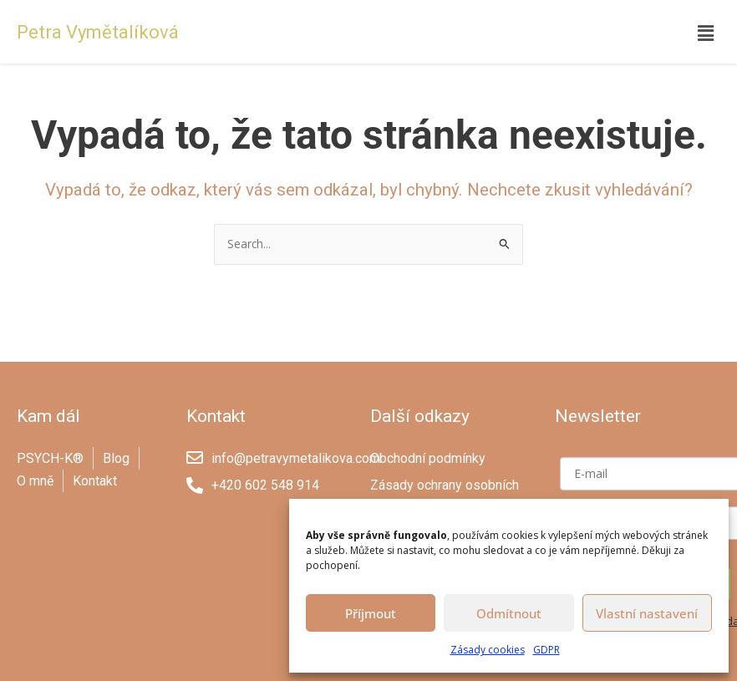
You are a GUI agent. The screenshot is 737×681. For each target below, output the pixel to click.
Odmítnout (508, 613)
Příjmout (370, 613)
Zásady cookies (487, 650)
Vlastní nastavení (647, 613)
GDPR (546, 650)
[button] (706, 32)
